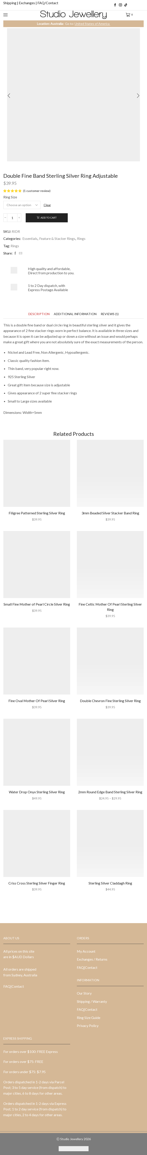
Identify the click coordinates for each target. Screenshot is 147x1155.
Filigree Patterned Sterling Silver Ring (37, 513)
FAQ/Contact (47, 3)
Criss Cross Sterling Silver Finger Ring (36, 883)
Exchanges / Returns (92, 959)
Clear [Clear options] (47, 205)
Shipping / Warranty (92, 1001)
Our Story (84, 993)
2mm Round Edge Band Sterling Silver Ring (110, 792)
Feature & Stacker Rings (57, 238)
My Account (86, 951)
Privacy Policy (88, 1025)
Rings (81, 238)
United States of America (92, 24)
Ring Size (10, 197)
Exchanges (27, 3)
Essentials (29, 238)
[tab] (39, 314)
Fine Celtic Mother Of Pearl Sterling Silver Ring (110, 607)
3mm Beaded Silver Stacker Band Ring (110, 513)
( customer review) (36, 191)
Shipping (10, 3)
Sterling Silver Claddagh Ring (110, 883)
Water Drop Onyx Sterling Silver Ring (37, 792)
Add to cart (49, 217)
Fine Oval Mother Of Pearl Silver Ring (36, 701)
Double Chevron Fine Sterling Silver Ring (110, 701)
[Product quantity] (12, 217)
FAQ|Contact (13, 986)
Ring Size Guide (88, 1017)
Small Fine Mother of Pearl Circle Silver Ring (37, 604)
